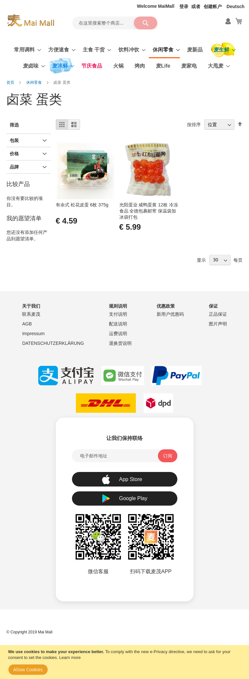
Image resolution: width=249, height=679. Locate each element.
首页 (10, 82)
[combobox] (114, 22)
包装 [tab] (14, 140)
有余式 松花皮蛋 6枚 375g (82, 204)
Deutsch (235, 6)
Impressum (33, 333)
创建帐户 (213, 6)
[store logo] (30, 20)
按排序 (194, 124)
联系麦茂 (31, 314)
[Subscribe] (167, 455)
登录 (183, 6)
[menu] (124, 57)
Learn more (70, 657)
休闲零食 (34, 82)
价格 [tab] (14, 153)
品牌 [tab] (14, 167)
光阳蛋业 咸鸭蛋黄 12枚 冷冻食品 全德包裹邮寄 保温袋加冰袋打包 (148, 211)
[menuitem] (25, 49)
